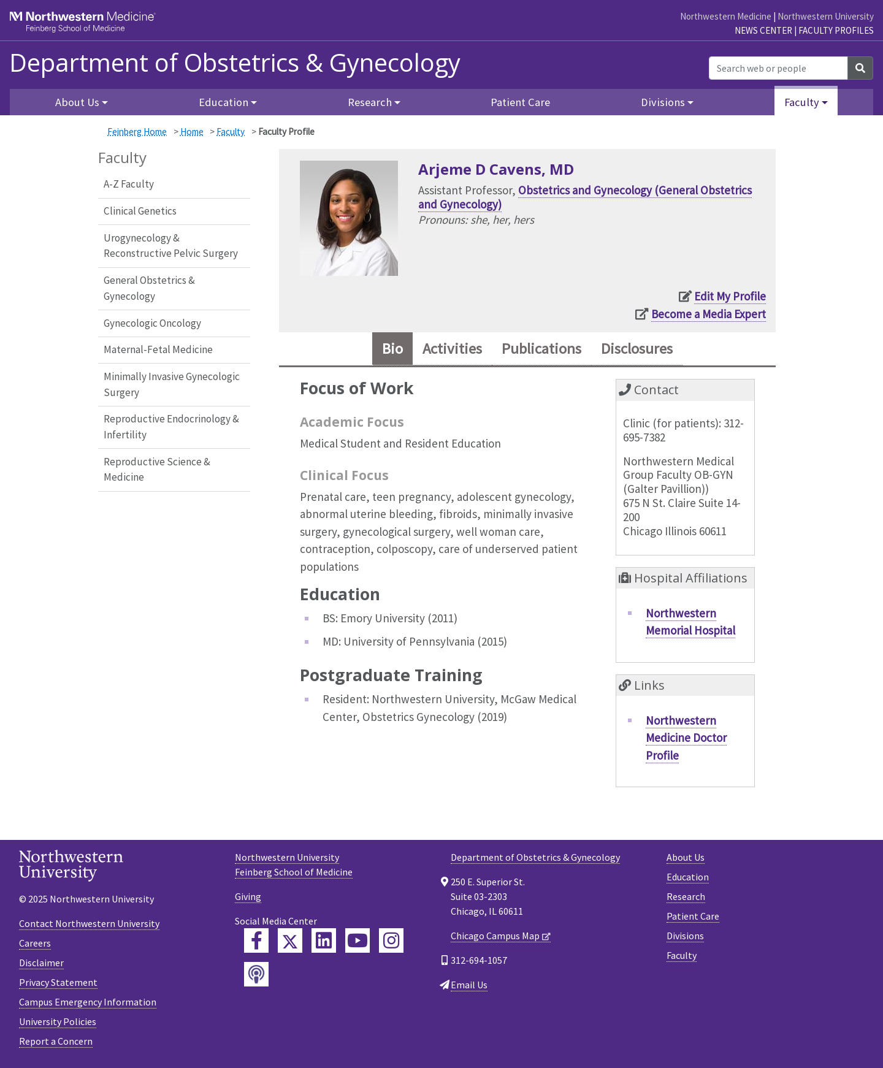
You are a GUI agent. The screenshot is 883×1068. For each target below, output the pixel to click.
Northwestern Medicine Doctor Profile (686, 738)
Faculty (230, 131)
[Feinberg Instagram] (391, 940)
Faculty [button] (801, 102)
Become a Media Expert (708, 314)
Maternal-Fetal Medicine (158, 349)
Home (192, 131)
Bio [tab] (392, 348)
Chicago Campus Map (495, 935)
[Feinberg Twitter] (290, 940)
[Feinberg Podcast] (256, 974)
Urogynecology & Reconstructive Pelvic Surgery (171, 246)
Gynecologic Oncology (152, 323)
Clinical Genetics (140, 211)
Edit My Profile (730, 296)
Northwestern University (826, 16)
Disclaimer (41, 962)
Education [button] (223, 102)
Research (686, 896)
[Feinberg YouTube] (357, 940)
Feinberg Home (137, 131)
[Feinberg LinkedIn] (324, 940)
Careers (35, 943)
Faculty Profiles (836, 30)
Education (688, 877)
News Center (763, 30)
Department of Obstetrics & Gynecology (235, 62)
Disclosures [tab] (637, 348)
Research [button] (370, 102)
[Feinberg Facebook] (256, 940)
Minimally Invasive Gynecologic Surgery (172, 384)
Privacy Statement (58, 982)
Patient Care (520, 102)
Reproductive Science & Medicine (157, 469)
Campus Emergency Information (87, 1002)
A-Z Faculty (129, 184)
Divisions (685, 935)
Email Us (469, 984)
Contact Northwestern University (89, 923)
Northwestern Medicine (725, 16)
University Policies (57, 1021)
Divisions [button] (663, 102)
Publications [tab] (541, 348)
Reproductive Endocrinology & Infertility (171, 426)
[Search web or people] (778, 68)
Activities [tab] (452, 348)
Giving (248, 896)
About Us (686, 857)
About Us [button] (77, 102)
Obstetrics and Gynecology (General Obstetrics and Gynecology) (585, 197)
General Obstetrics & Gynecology (149, 288)
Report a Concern (56, 1041)
